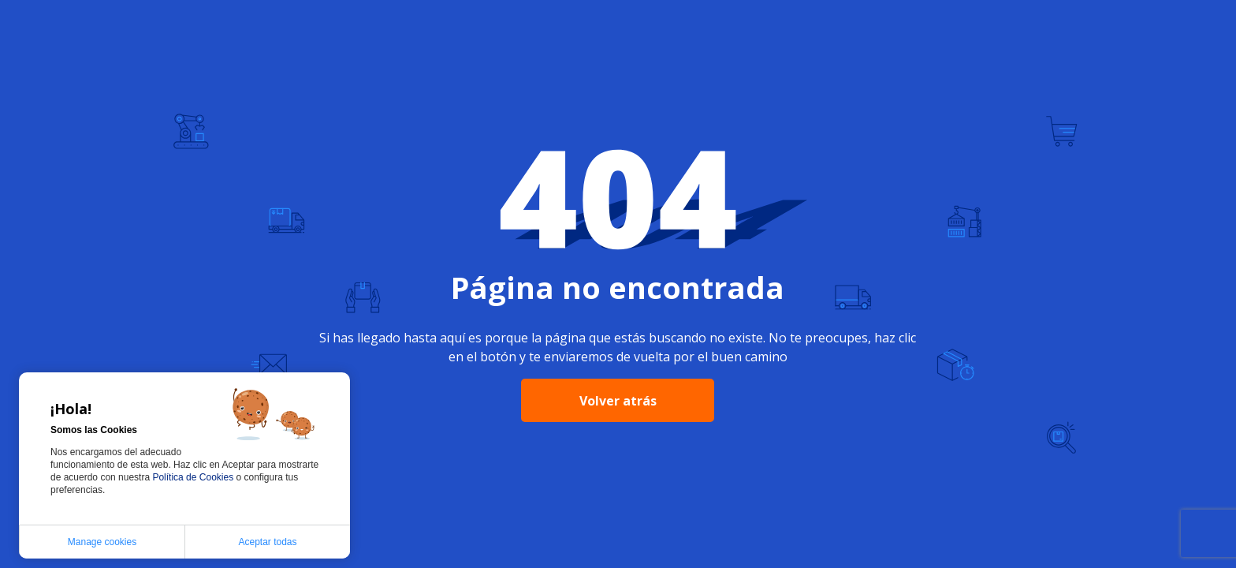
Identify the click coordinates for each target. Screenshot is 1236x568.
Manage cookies (102, 541)
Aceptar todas (267, 541)
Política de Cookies (194, 477)
